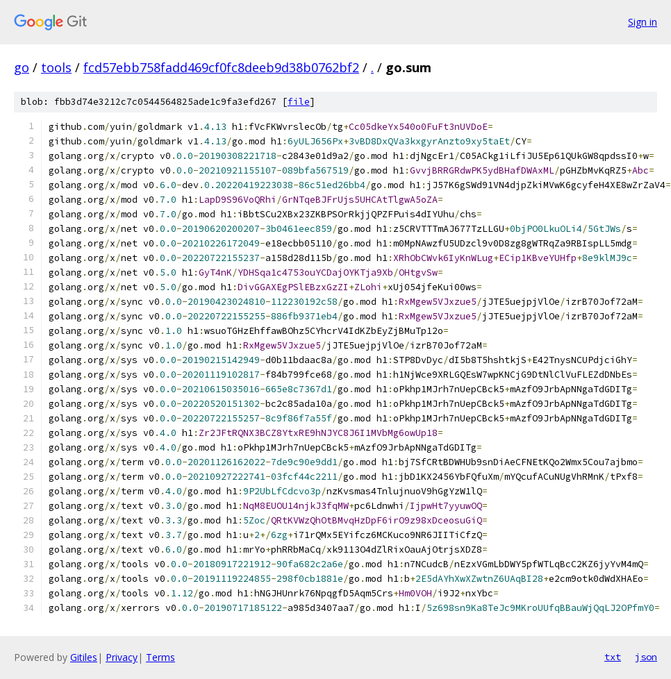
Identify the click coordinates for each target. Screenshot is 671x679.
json (646, 657)
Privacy (122, 657)
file (299, 102)
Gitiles (83, 657)
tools (56, 67)
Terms (160, 657)
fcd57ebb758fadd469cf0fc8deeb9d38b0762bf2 (221, 67)
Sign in (642, 21)
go (21, 67)
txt (612, 657)
